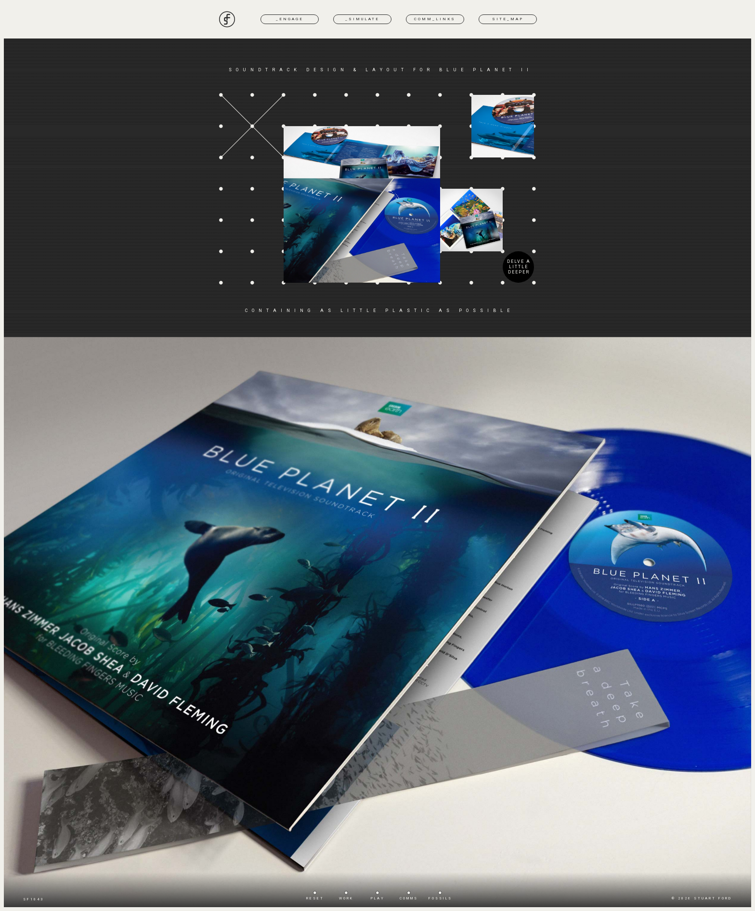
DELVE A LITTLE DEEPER (519, 266)
